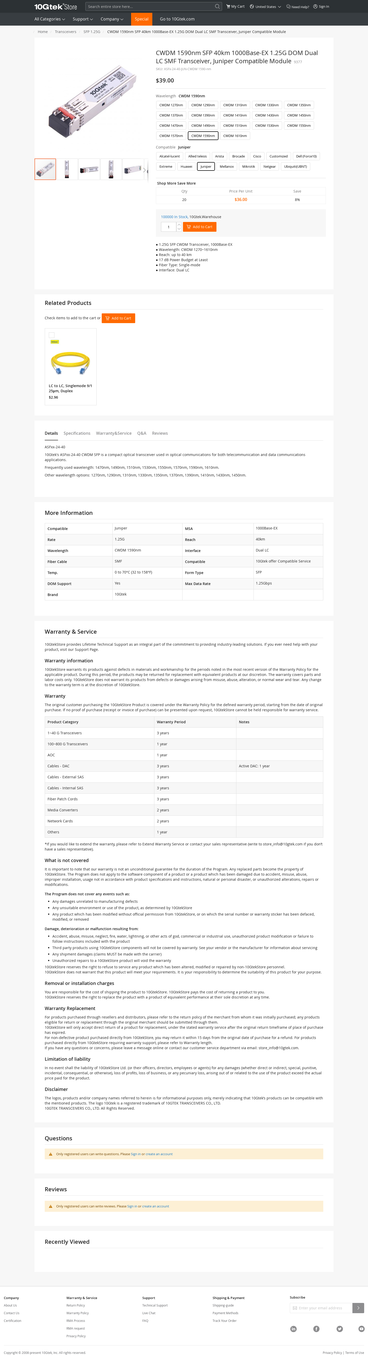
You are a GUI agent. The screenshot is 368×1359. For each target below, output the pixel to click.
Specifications (77, 433)
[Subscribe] (358, 1308)
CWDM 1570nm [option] (171, 135)
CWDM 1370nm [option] (171, 115)
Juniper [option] (206, 166)
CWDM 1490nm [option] (203, 125)
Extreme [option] (165, 166)
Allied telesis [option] (197, 156)
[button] (67, 169)
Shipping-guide (223, 1305)
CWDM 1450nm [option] (299, 115)
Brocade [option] (238, 156)
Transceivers (65, 31)
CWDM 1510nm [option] (235, 125)
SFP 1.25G (92, 31)
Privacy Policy (76, 1336)
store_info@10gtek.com (283, 844)
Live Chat (148, 1313)
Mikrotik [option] (248, 166)
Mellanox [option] (227, 166)
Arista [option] (219, 156)
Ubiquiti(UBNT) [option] (295, 166)
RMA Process (75, 1321)
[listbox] (241, 121)
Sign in (136, 1154)
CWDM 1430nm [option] (267, 115)
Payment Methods (225, 1313)
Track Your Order (225, 1321)
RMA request (75, 1328)
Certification (12, 1321)
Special (141, 19)
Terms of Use (354, 1353)
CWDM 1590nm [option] (203, 135)
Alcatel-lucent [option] (169, 156)
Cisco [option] (257, 156)
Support (81, 19)
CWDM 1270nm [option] (171, 105)
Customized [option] (279, 156)
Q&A (141, 433)
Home (43, 31)
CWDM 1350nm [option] (299, 105)
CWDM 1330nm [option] (267, 105)
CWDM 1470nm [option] (171, 125)
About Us (10, 1305)
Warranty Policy (77, 1313)
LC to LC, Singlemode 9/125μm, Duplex (70, 388)
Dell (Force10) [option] (306, 156)
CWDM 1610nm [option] (235, 135)
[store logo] (55, 6)
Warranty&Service (114, 433)
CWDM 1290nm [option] (203, 105)
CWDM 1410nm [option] (235, 115)
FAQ (145, 1321)
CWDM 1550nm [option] (299, 125)
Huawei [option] (186, 166)
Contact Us (11, 1313)
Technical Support (155, 1305)
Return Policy (75, 1305)
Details (51, 433)
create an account (159, 1154)
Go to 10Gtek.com (177, 19)
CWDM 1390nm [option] (203, 115)
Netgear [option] (269, 166)
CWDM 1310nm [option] (235, 105)
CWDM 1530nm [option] (267, 125)
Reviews (160, 433)
